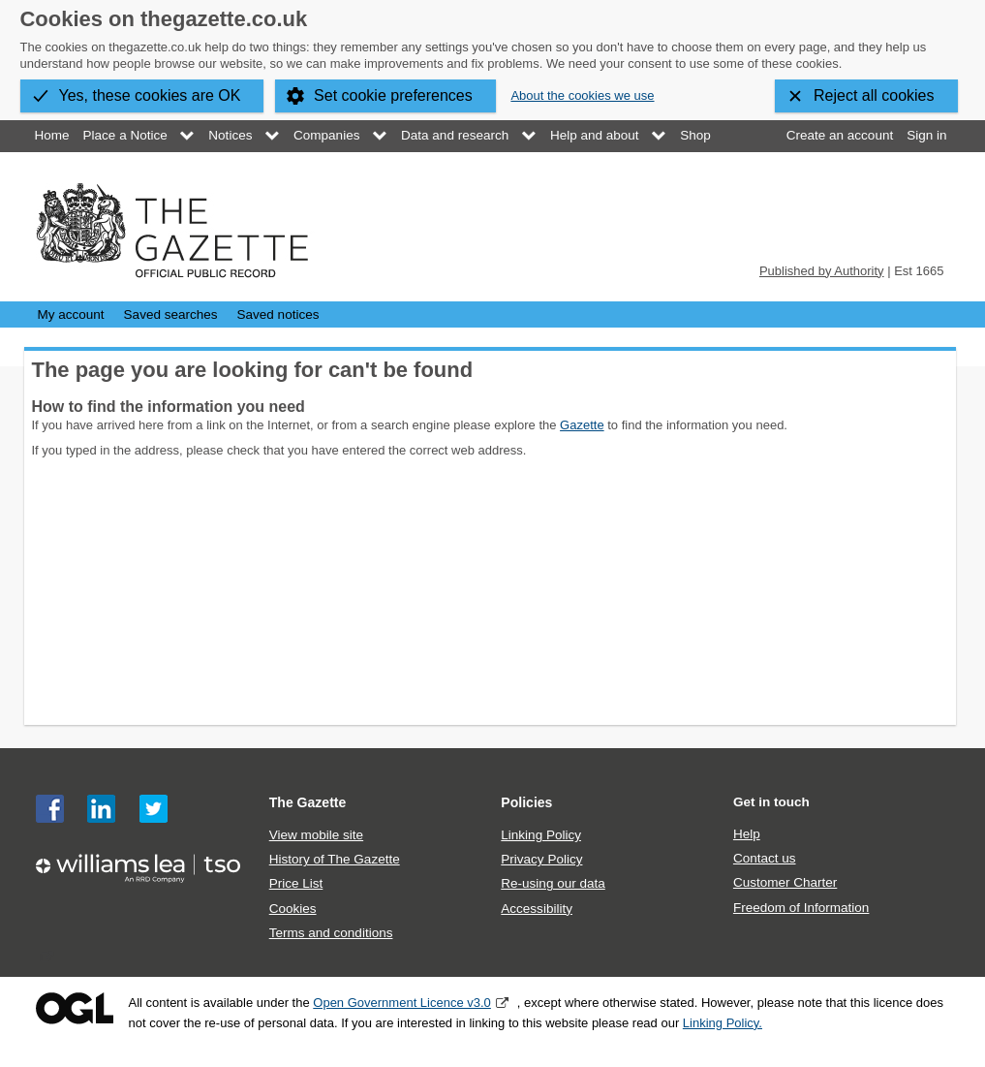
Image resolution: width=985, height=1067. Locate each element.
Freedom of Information (801, 907)
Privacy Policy (541, 859)
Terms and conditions (331, 933)
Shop (695, 135)
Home (52, 135)
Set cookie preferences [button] (393, 95)
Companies (326, 135)
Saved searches (171, 314)
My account (71, 314)
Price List (296, 883)
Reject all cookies (874, 95)
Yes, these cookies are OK (150, 95)
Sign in (926, 135)
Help (746, 834)
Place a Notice (125, 135)
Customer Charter (785, 882)
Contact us (764, 858)
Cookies (293, 908)
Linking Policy (541, 835)
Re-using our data (552, 883)
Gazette (582, 425)
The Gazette (308, 802)
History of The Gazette (334, 859)
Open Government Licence (74, 1008)
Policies (526, 802)
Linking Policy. (722, 1023)
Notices (230, 135)
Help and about (594, 135)
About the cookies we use (582, 95)
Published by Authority (821, 271)
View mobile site (316, 835)
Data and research (454, 135)
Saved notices (278, 314)
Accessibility (536, 908)
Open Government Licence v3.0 (402, 1002)
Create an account (839, 135)
